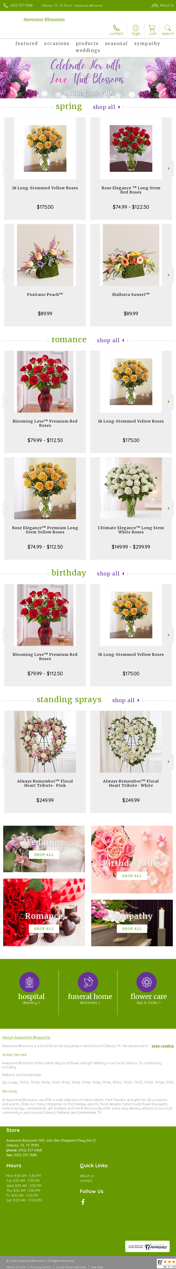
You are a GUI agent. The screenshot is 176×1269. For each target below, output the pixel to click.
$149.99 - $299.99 (131, 547)
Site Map (97, 1267)
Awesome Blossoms (44, 19)
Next (169, 168)
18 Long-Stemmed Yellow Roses (45, 187)
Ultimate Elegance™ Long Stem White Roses (131, 529)
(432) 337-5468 (21, 5)
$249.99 (45, 800)
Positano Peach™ (45, 294)
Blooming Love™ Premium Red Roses (45, 423)
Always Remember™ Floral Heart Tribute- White (131, 783)
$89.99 (45, 313)
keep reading (163, 1046)
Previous (6, 168)
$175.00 (45, 207)
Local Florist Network (71, 1267)
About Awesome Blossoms (26, 1037)
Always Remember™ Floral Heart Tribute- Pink (45, 783)
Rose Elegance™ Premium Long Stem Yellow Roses (45, 529)
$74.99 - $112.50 (45, 547)
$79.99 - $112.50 (45, 440)
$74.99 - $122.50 (131, 207)
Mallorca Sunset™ (131, 294)
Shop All (104, 107)
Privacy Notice (41, 1267)
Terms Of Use (15, 1267)
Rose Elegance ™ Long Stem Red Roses (131, 190)
